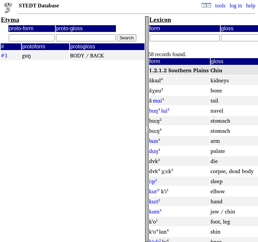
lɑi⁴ (165, 110)
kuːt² (154, 201)
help (250, 5)
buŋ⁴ (154, 110)
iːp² (153, 181)
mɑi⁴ (158, 100)
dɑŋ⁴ (154, 151)
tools (220, 5)
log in (236, 5)
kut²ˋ (154, 191)
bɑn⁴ (154, 140)
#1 (4, 55)
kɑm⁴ (155, 211)
